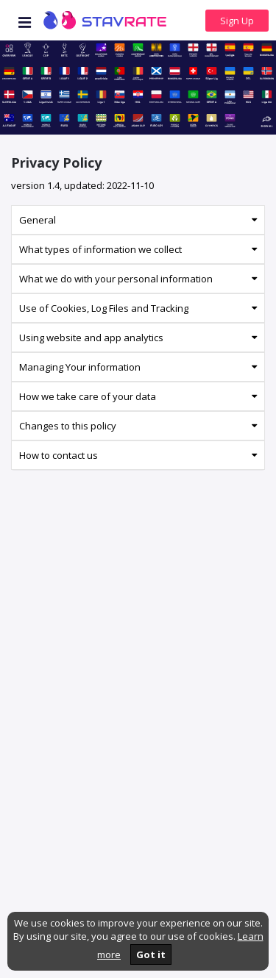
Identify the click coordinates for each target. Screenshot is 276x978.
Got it (151, 954)
